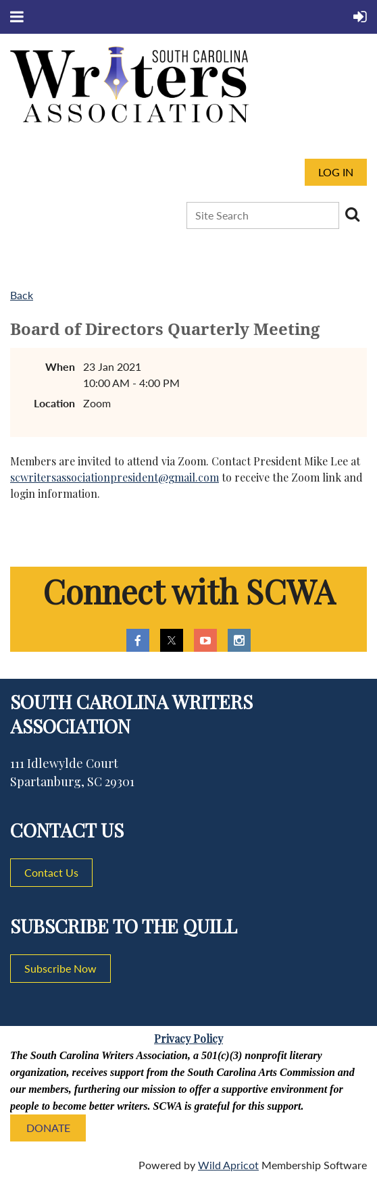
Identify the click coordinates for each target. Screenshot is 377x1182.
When (60, 366)
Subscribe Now (60, 968)
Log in (335, 171)
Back (21, 294)
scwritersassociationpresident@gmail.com (114, 477)
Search (352, 214)
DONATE (48, 1127)
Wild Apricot (228, 1164)
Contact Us (51, 872)
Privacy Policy (188, 1038)
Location (54, 402)
